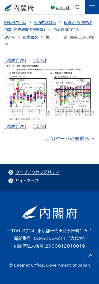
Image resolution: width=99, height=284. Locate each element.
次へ (39, 60)
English (63, 7)
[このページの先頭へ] (90, 255)
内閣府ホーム (15, 22)
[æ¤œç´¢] (77, 7)
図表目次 (30, 37)
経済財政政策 (45, 22)
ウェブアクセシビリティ (37, 172)
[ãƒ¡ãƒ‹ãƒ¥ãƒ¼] (92, 7)
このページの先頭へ (67, 138)
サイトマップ (27, 181)
